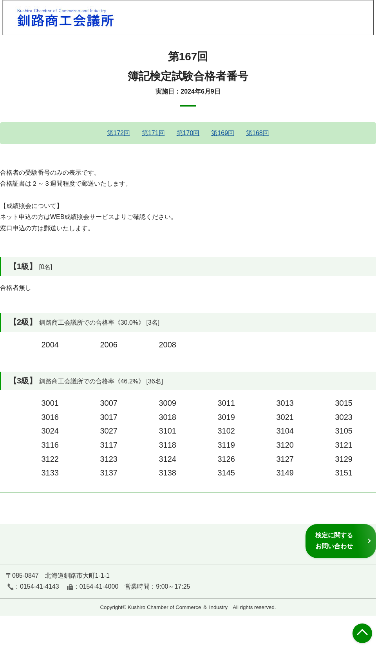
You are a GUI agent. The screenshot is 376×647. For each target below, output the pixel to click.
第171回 (153, 133)
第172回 (118, 133)
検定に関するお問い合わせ (334, 540)
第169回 (222, 133)
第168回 (257, 133)
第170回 (188, 133)
